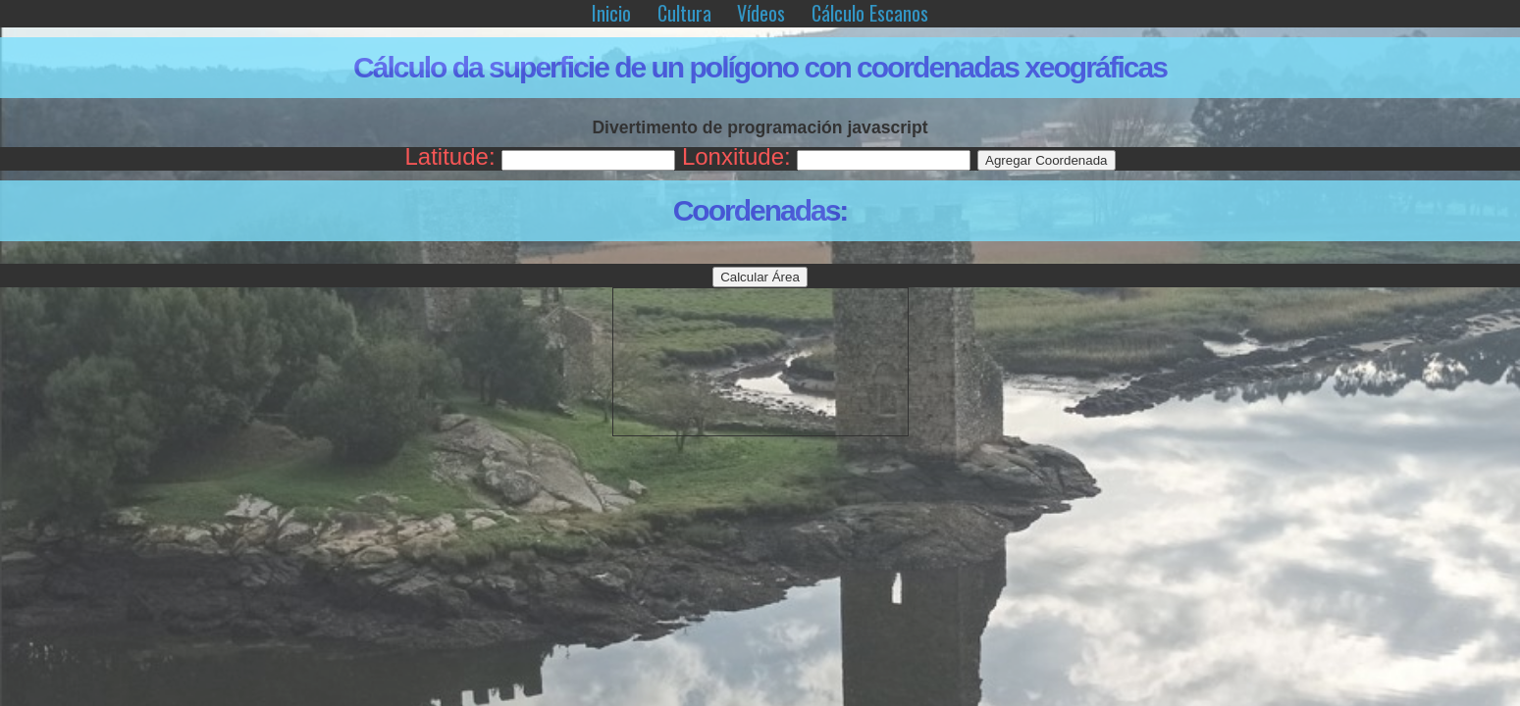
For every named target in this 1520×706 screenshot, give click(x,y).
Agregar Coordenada (1046, 160)
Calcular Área (760, 277)
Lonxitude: (736, 156)
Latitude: (449, 156)
